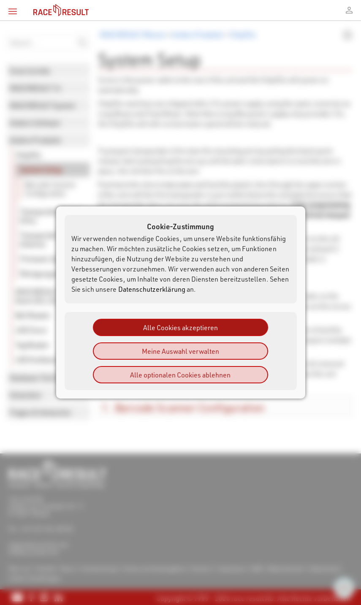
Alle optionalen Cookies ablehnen (180, 374)
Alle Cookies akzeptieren (180, 327)
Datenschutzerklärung (151, 289)
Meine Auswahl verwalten (180, 351)
